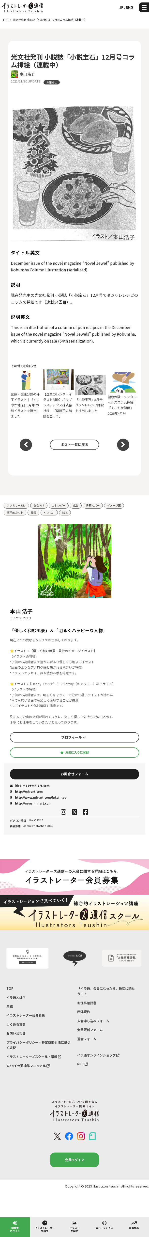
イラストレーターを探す (45, 1226)
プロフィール (73, 737)
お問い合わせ (16, 1033)
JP (121, 7)
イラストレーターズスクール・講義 (33, 1056)
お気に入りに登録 (74, 752)
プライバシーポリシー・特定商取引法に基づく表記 (38, 1045)
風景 (33, 512)
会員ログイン (74, 1159)
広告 (75, 505)
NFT (82, 1064)
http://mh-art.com (26, 791)
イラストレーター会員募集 (25, 1015)
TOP (10, 988)
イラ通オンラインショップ (98, 1055)
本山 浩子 (27, 73)
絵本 (65, 512)
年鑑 (9, 1006)
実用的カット (15, 512)
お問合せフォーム (74, 773)
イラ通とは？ (16, 997)
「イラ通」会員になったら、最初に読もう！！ (106, 991)
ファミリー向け (16, 505)
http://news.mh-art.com (30, 803)
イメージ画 (114, 505)
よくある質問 (16, 1024)
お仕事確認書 (86, 1003)
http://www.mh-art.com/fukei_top (38, 797)
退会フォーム (86, 1039)
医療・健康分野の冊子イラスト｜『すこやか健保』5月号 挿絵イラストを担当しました (26, 393)
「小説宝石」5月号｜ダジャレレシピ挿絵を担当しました (90, 394)
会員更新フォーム (90, 1029)
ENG (129, 7)
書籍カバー (93, 505)
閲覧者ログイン (15, 1226)
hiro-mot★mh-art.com (30, 786)
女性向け (38, 505)
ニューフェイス (104, 1225)
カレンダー (58, 505)
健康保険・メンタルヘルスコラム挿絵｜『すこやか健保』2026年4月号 (123, 394)
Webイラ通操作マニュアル (28, 1065)
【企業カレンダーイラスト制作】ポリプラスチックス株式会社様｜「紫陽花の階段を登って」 (58, 393)
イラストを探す (74, 1226)
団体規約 (83, 1011)
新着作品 (134, 1225)
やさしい (49, 512)
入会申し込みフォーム (93, 1021)
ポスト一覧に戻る (74, 444)
